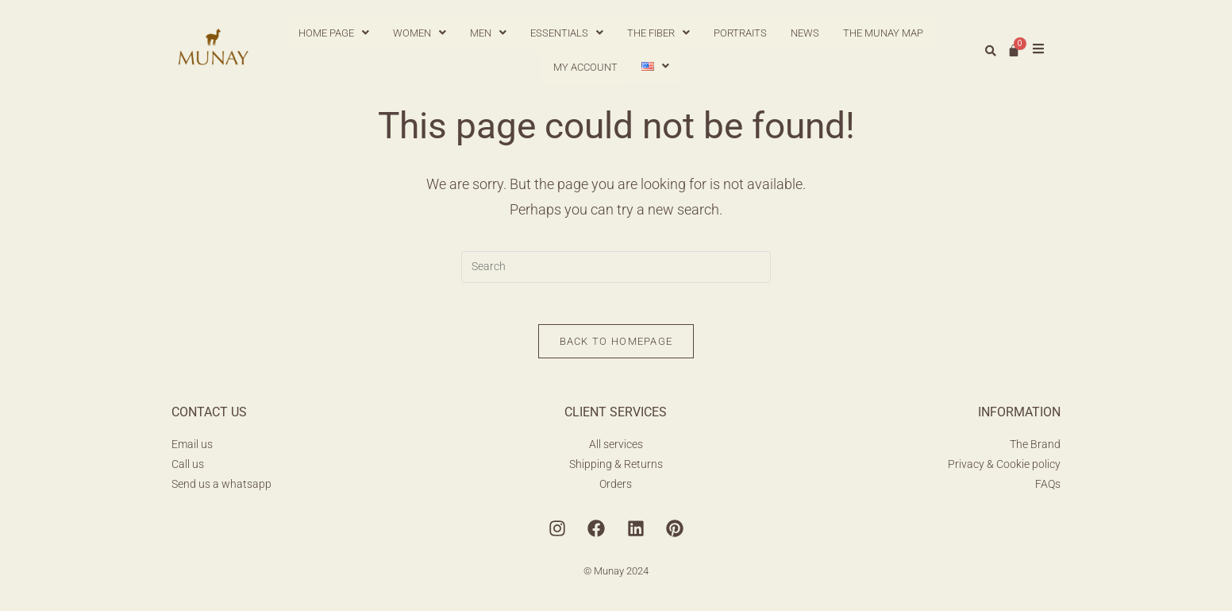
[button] (334, 33)
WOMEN (419, 33)
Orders (615, 490)
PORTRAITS (740, 33)
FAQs (1048, 490)
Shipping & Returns (616, 470)
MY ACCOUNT (585, 67)
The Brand (1035, 450)
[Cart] (1013, 50)
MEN (488, 33)
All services (616, 450)
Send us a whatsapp (221, 490)
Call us (187, 470)
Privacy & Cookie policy (1004, 470)
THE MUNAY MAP (883, 33)
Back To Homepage (616, 348)
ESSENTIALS (566, 33)
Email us (192, 450)
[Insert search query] (616, 267)
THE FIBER (658, 33)
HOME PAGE (333, 33)
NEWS (805, 33)
